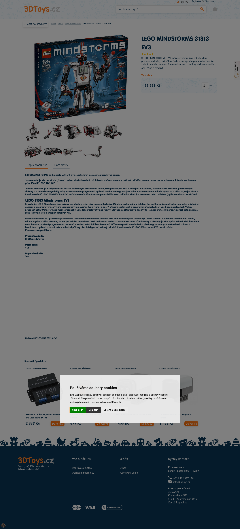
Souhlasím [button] (77, 410)
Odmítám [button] (93, 410)
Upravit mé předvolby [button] (114, 410)
